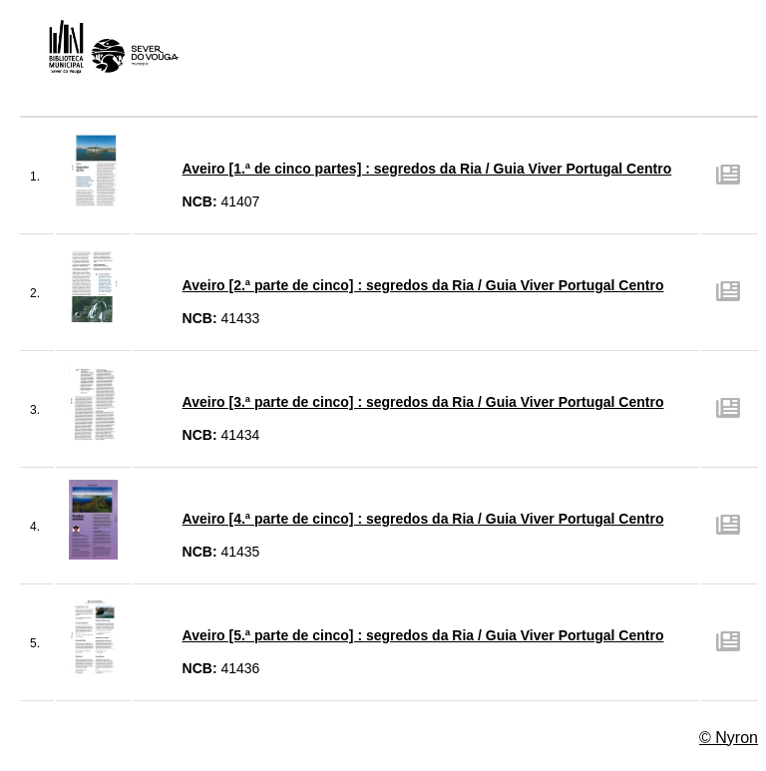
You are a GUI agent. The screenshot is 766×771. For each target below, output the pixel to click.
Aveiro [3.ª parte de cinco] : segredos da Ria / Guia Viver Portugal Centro (423, 402)
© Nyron (728, 737)
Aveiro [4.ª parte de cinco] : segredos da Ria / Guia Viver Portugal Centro (423, 519)
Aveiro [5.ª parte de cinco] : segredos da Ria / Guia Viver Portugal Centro (423, 635)
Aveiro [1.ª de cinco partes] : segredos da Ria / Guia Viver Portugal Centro (427, 169)
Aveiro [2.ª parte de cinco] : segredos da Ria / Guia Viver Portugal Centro (423, 285)
